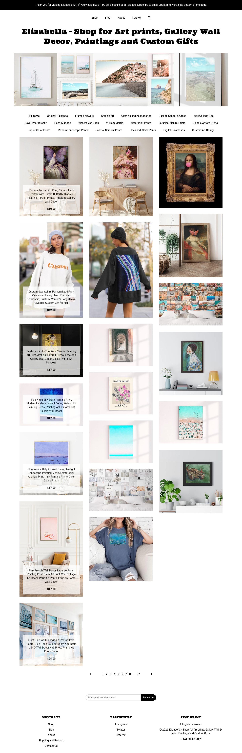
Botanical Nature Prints (171, 123)
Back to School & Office (172, 115)
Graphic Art (107, 115)
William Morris (114, 123)
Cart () (136, 17)
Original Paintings (57, 115)
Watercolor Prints (141, 123)
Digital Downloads (174, 130)
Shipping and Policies (51, 740)
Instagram (121, 724)
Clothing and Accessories (136, 115)
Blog (107, 17)
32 (138, 674)
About (121, 17)
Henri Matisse (62, 123)
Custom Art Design (203, 130)
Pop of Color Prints (39, 130)
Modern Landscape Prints (73, 130)
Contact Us (51, 745)
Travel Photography (35, 123)
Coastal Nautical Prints (108, 130)
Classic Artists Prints (205, 123)
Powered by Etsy (191, 738)
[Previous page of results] (91, 674)
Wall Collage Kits (204, 115)
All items (34, 115)
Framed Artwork (84, 115)
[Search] (149, 18)
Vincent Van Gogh (88, 123)
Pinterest (120, 735)
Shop (95, 17)
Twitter (121, 729)
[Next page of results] (151, 674)
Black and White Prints (143, 130)
